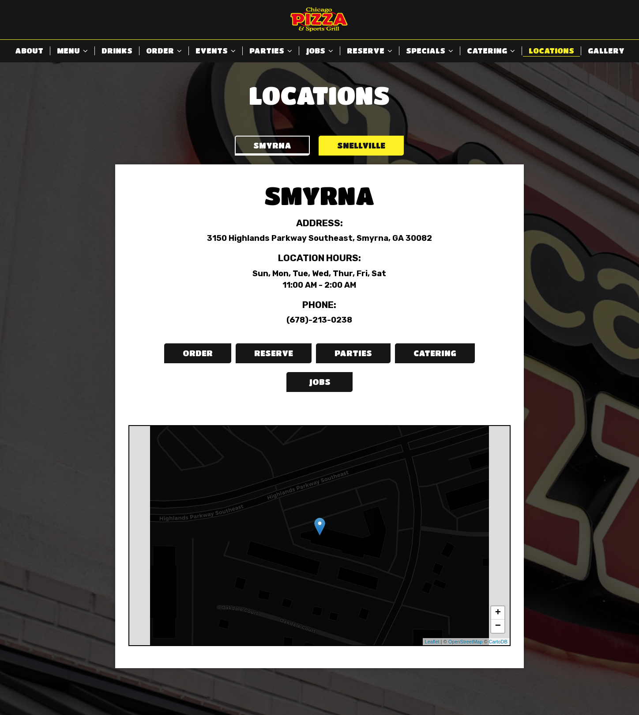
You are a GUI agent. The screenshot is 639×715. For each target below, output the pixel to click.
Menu (72, 50)
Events (215, 50)
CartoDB (498, 641)
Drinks (116, 50)
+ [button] (498, 613)
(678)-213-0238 (319, 320)
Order (164, 50)
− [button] (498, 626)
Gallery (606, 50)
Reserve (369, 50)
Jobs (319, 50)
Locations (551, 50)
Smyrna (272, 145)
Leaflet (432, 641)
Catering (491, 50)
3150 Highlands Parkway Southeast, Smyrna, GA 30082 (319, 238)
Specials (429, 50)
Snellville (361, 145)
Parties (270, 50)
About (29, 50)
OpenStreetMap (465, 641)
